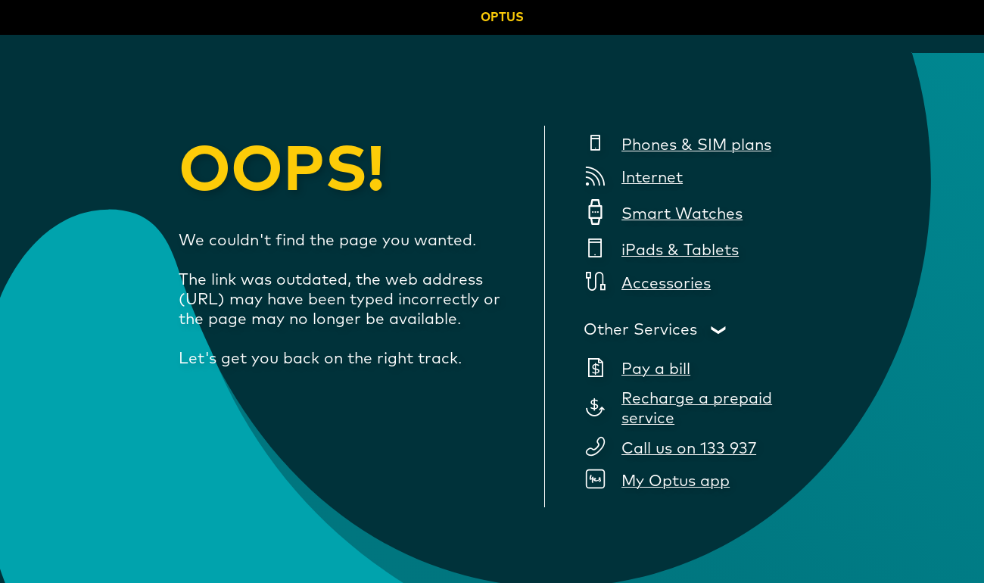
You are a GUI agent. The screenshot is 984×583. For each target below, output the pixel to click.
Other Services (640, 330)
